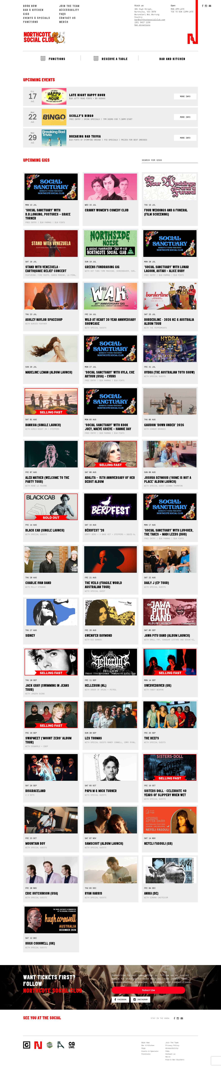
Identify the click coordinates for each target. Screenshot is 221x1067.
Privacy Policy (172, 1045)
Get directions (142, 25)
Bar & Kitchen (33, 9)
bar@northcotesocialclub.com (149, 19)
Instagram (140, 999)
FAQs (62, 14)
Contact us (67, 17)
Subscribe (148, 990)
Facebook (120, 999)
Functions (30, 21)
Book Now (30, 5)
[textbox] (170, 160)
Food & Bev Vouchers (174, 1060)
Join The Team (69, 5)
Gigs (26, 14)
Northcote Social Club (44, 37)
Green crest (49, 1045)
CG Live (72, 1045)
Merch (63, 21)
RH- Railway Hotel (60, 1044)
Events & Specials (36, 17)
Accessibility (69, 9)
